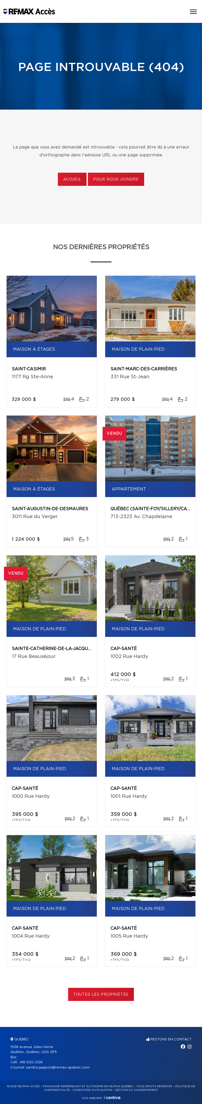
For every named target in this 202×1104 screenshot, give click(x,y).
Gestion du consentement (136, 1090)
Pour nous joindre (116, 179)
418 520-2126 (31, 1062)
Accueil (72, 179)
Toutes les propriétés (101, 994)
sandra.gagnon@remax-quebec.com (58, 1067)
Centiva (112, 1097)
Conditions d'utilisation (92, 1090)
